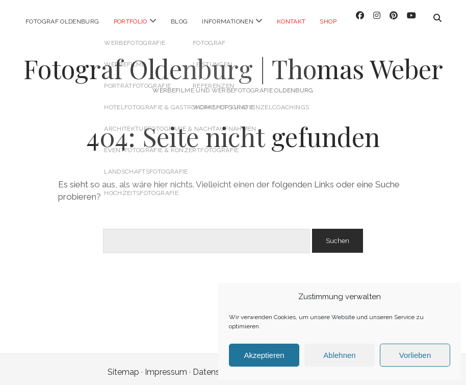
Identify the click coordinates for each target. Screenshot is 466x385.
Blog (179, 21)
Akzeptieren (264, 355)
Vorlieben (415, 355)
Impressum (166, 366)
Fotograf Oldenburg (62, 21)
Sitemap (123, 366)
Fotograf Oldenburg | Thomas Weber (233, 62)
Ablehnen (339, 355)
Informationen (227, 21)
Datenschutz (217, 366)
